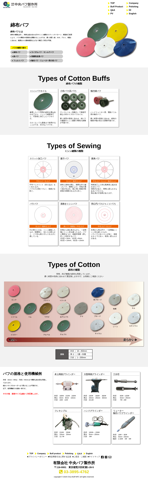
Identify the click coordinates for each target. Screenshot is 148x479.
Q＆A (79, 454)
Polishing (133, 6)
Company (133, 3)
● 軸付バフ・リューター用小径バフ (43, 61)
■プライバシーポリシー (37, 457)
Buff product (55, 454)
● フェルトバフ (18, 61)
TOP (112, 3)
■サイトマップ (94, 457)
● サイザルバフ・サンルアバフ (42, 52)
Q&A (112, 10)
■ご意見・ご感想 (79, 457)
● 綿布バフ (16, 52)
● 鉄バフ (15, 56)
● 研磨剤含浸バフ (36, 56)
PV (111, 13)
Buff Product (116, 6)
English (132, 13)
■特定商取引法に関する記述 (59, 457)
